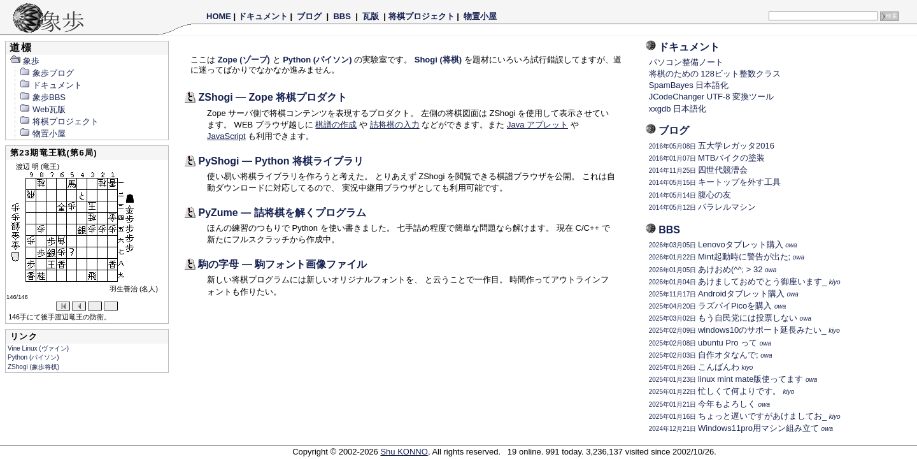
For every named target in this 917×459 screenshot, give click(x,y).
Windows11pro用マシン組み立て (741, 428)
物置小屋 (480, 16)
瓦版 (370, 16)
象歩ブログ (46, 73)
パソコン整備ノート (686, 62)
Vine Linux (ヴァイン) (38, 348)
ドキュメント (263, 16)
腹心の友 (690, 195)
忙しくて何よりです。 (722, 391)
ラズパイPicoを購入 (717, 305)
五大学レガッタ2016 (711, 145)
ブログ (309, 16)
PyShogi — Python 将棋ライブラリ (281, 161)
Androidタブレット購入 (724, 293)
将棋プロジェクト (421, 16)
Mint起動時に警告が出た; (726, 256)
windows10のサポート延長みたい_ (744, 330)
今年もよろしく (709, 404)
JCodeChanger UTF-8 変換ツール (711, 96)
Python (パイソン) (33, 357)
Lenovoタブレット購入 (723, 244)
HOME (218, 16)
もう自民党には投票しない (730, 318)
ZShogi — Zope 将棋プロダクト (272, 97)
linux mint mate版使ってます (733, 379)
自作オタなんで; (710, 355)
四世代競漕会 (698, 170)
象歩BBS (42, 97)
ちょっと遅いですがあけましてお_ (745, 416)
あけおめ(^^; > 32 (713, 269)
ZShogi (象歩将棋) (33, 366)
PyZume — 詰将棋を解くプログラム (282, 212)
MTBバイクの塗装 (707, 158)
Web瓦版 (42, 109)
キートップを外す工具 (715, 182)
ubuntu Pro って (710, 342)
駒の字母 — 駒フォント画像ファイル (282, 264)
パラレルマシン (702, 207)
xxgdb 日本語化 (677, 108)
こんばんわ (701, 367)
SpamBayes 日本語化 (689, 85)
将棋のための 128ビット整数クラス (715, 73)
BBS (342, 16)
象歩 (24, 61)
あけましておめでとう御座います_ (745, 281)
